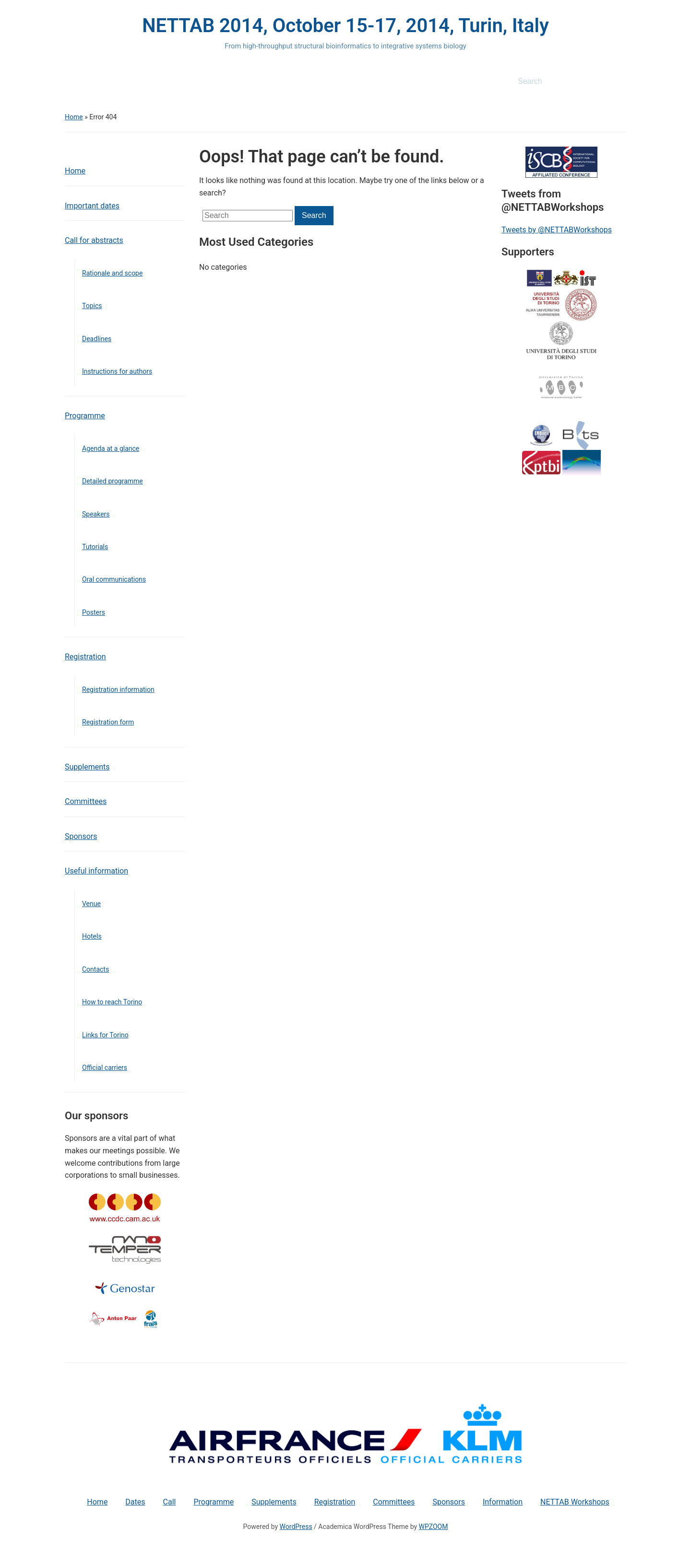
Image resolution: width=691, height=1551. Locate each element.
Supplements (87, 766)
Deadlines (96, 339)
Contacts (95, 969)
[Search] (561, 81)
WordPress (296, 1526)
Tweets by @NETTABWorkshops (556, 229)
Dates (135, 1501)
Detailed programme (112, 481)
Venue (91, 904)
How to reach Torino (112, 1002)
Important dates (92, 205)
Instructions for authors (117, 371)
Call (169, 1501)
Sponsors (81, 836)
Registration (85, 656)
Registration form (108, 722)
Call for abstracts (94, 240)
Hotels (92, 936)
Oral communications (114, 579)
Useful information (96, 870)
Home (74, 117)
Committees (86, 801)
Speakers (96, 514)
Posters (93, 612)
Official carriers (104, 1067)
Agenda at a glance (110, 448)
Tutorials (95, 547)
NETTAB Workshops (574, 1501)
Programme (85, 415)
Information (503, 1501)
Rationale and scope (112, 273)
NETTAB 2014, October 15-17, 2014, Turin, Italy (345, 25)
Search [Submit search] (614, 81)
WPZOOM (433, 1526)
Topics (92, 306)
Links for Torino (105, 1035)
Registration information (118, 689)
